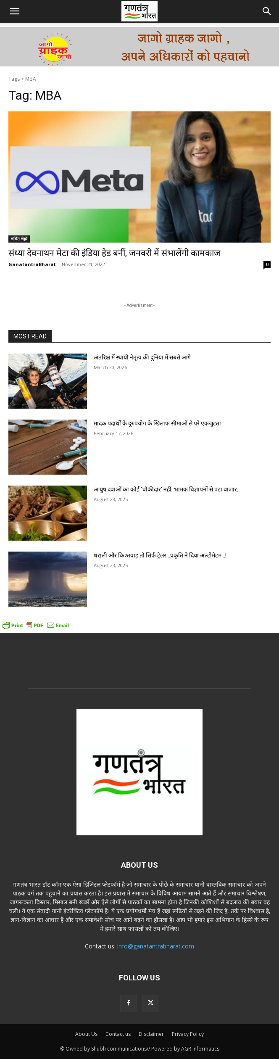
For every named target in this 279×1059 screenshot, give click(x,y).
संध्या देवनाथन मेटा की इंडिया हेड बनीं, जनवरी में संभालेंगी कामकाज (114, 253)
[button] (14, 11)
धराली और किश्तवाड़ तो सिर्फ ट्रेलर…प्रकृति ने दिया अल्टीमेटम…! (160, 555)
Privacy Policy (188, 1034)
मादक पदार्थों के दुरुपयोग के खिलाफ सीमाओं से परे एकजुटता (157, 423)
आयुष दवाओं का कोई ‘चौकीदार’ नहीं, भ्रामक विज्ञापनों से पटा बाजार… (167, 489)
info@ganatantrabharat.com (155, 946)
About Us (86, 1034)
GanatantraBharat (32, 264)
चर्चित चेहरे (19, 239)
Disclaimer (151, 1034)
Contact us (118, 1034)
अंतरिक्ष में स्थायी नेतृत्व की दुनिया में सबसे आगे (142, 357)
